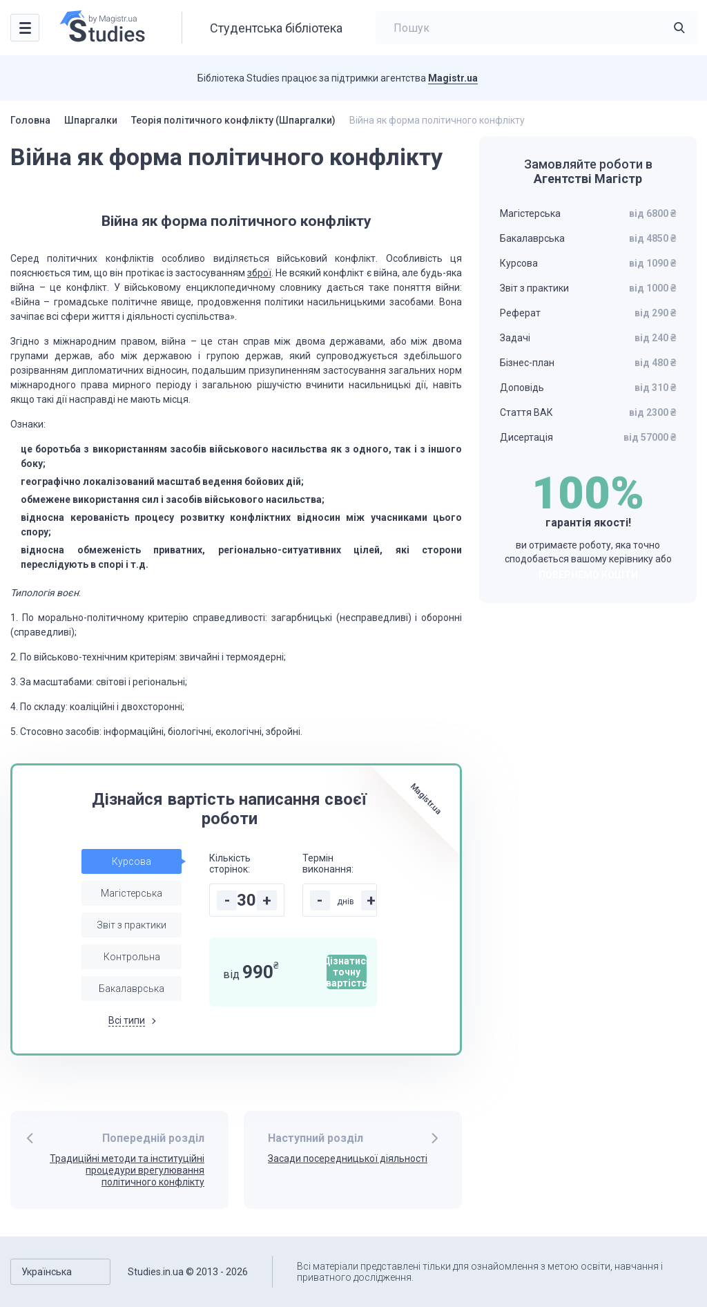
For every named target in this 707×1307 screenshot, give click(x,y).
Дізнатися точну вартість (347, 972)
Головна (30, 120)
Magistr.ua (453, 78)
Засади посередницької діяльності (347, 1158)
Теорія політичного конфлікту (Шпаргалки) (233, 120)
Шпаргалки (90, 120)
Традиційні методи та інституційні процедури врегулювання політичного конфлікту (127, 1170)
